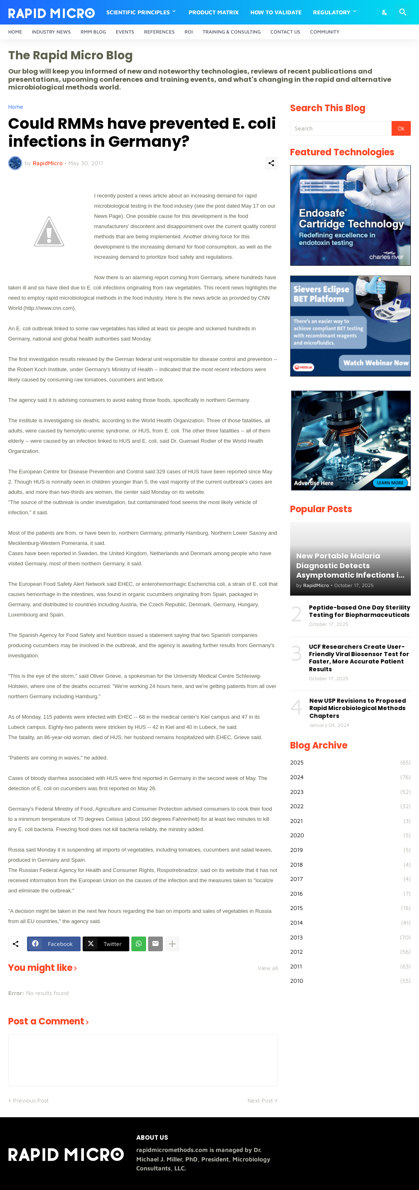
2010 (350, 981)
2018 (350, 865)
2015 (350, 908)
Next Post (260, 1100)
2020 (350, 835)
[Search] (403, 12)
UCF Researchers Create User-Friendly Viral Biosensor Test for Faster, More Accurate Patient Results (359, 658)
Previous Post (31, 1100)
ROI (189, 32)
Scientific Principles (138, 12)
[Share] (271, 163)
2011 (350, 966)
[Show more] (172, 944)
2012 (350, 952)
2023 (350, 792)
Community (325, 32)
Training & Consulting (232, 32)
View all (268, 968)
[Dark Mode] (385, 12)
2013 (350, 937)
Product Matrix (214, 12)
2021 (350, 821)
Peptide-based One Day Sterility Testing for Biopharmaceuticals (359, 611)
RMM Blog (93, 32)
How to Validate (276, 12)
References (159, 32)
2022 (350, 806)
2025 (350, 762)
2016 (350, 894)
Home (15, 32)
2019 (350, 850)
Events (125, 32)
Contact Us (285, 32)
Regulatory (332, 12)
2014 (350, 923)
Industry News (51, 32)
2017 (350, 879)
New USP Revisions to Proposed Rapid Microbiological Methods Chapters (357, 708)
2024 (350, 777)
